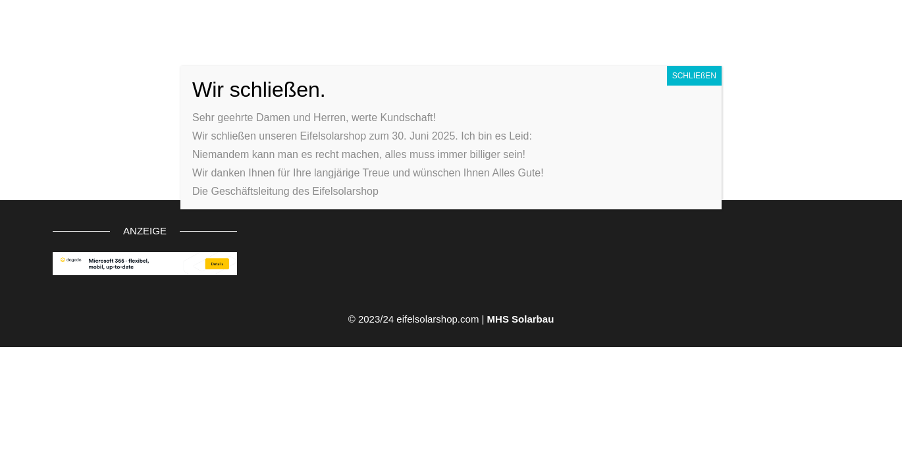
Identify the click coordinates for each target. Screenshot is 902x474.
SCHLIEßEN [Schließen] (694, 75)
